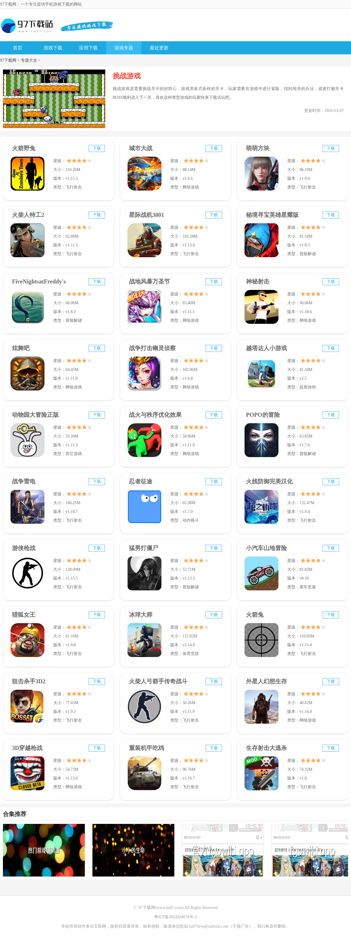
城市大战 (140, 148)
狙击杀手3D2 (28, 681)
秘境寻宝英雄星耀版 (272, 215)
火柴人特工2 (28, 215)
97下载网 (8, 60)
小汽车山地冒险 (266, 548)
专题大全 (29, 60)
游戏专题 (123, 47)
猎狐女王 (23, 614)
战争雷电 (23, 481)
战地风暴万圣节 (149, 281)
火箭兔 (255, 614)
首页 (17, 47)
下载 (97, 148)
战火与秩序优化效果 (155, 415)
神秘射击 (257, 281)
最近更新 (159, 47)
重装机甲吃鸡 (146, 748)
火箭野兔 (23, 148)
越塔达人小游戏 (266, 348)
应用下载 (88, 47)
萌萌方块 (257, 148)
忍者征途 (140, 481)
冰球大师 (140, 614)
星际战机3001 (146, 215)
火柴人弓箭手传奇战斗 (158, 681)
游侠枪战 (23, 548)
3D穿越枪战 (27, 748)
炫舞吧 (21, 348)
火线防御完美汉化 (269, 481)
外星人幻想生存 (266, 681)
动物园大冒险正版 (35, 415)
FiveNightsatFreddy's (39, 281)
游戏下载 (53, 47)
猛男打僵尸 (143, 548)
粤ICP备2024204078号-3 (175, 917)
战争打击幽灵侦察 (152, 348)
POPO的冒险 (263, 415)
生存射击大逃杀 (266, 748)
